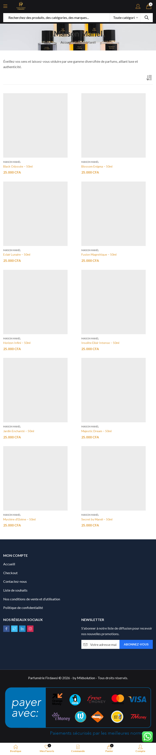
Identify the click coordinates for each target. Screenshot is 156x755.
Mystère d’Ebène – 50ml (19, 519)
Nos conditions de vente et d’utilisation (31, 599)
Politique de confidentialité (23, 608)
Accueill (9, 564)
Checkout (10, 573)
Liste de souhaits (15, 590)
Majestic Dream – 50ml (96, 431)
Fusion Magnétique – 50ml (99, 254)
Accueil (66, 42)
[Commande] (149, 78)
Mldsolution (86, 678)
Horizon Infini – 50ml (16, 343)
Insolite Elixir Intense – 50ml (100, 343)
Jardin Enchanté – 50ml (18, 431)
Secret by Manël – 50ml (96, 519)
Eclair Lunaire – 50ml (16, 254)
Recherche (146, 17)
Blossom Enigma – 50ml (96, 166)
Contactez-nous (15, 581)
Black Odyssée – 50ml (18, 166)
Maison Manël (12, 161)
